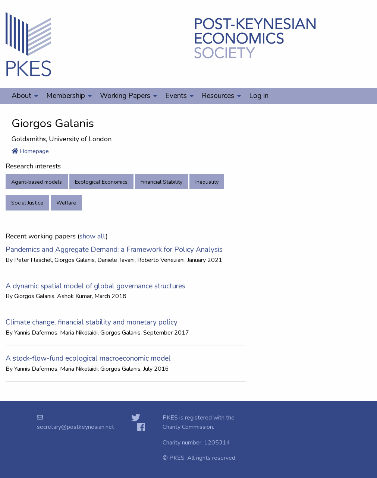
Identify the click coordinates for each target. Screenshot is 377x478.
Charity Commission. (188, 427)
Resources (218, 96)
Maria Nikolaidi (79, 333)
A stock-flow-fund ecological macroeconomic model (88, 358)
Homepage (30, 151)
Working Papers (125, 96)
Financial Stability (161, 182)
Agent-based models (36, 182)
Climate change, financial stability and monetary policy (91, 322)
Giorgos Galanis (74, 260)
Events (176, 96)
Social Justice (27, 202)
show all (92, 236)
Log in (258, 96)
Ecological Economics (101, 182)
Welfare (66, 202)
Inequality (207, 182)
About (21, 96)
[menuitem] (23, 96)
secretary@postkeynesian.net (75, 427)
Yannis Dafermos (35, 333)
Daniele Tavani (116, 260)
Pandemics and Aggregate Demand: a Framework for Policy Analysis (114, 249)
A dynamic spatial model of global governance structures (95, 286)
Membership (65, 96)
